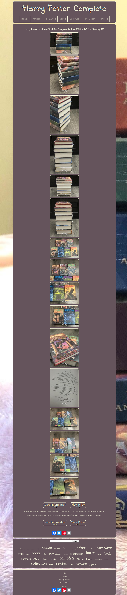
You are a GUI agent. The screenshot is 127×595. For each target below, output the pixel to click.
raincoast (30, 549)
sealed (105, 559)
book (107, 553)
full (38, 549)
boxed (89, 559)
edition (47, 548)
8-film (71, 564)
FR (66, 586)
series (61, 564)
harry (90, 552)
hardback (26, 558)
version (54, 559)
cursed (57, 548)
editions (45, 559)
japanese (65, 554)
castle (21, 554)
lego (36, 558)
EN (63, 586)
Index (64, 573)
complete (67, 558)
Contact (64, 576)
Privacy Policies (64, 579)
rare (71, 549)
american (91, 549)
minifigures (21, 549)
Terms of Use (64, 583)
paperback (93, 564)
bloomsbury (76, 553)
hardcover (104, 548)
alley (27, 554)
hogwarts (81, 563)
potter (81, 547)
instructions (98, 559)
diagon (99, 554)
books (35, 553)
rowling (55, 553)
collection (39, 563)
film (45, 554)
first (65, 548)
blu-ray (80, 559)
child (51, 564)
